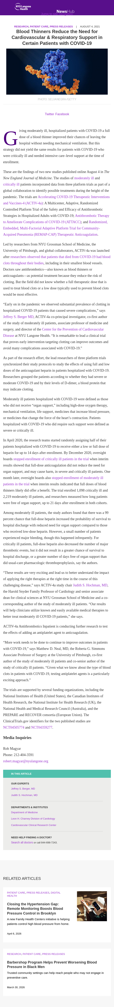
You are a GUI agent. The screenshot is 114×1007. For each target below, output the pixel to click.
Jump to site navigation (57, 14)
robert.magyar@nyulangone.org (25, 761)
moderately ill (84, 178)
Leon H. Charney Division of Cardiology (33, 818)
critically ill (11, 184)
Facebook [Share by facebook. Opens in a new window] (62, 114)
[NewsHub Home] (65, 11)
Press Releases (38, 892)
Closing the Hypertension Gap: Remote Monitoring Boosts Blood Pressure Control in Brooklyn (35, 908)
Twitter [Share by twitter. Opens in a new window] (49, 114)
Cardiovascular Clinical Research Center (33, 825)
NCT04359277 (41, 727)
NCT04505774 (13, 727)
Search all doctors (22, 842)
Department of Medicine (24, 812)
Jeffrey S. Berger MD (18, 317)
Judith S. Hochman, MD (90, 585)
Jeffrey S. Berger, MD (23, 788)
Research (14, 954)
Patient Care (16, 892)
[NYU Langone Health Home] (23, 7)
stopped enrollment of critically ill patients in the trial (51, 459)
